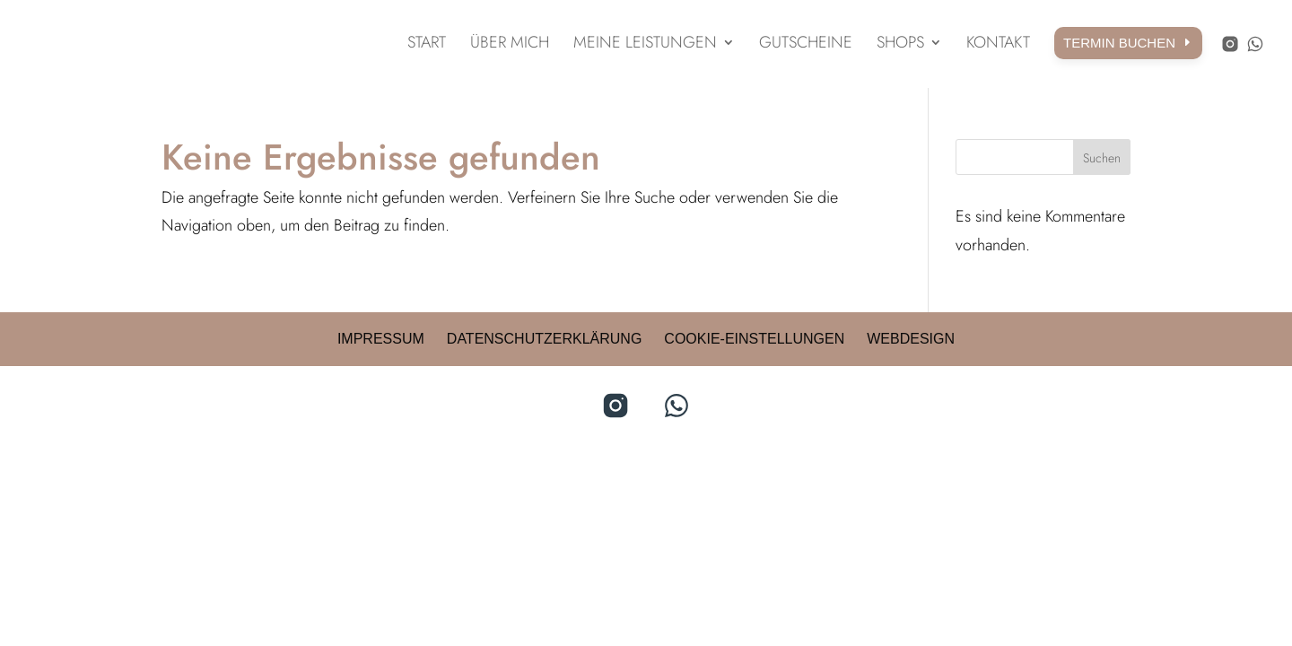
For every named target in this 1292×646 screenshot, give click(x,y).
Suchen (1102, 158)
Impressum (380, 338)
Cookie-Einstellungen (754, 338)
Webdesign (911, 338)
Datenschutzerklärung (544, 338)
